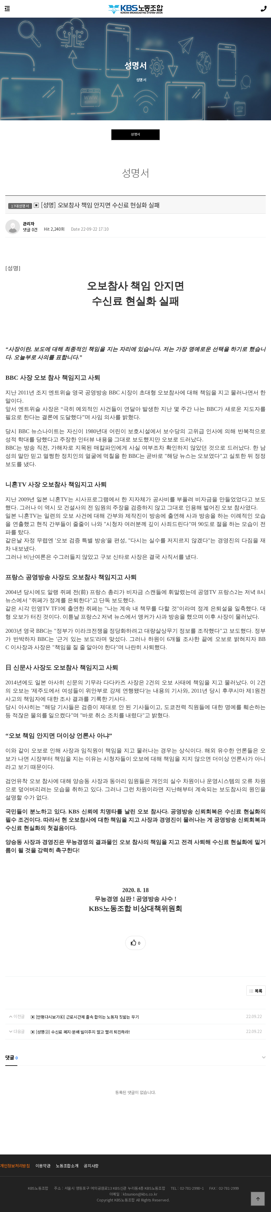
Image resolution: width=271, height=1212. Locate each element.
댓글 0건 (30, 230)
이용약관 (43, 1166)
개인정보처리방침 (15, 1166)
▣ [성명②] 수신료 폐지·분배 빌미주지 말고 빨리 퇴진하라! (80, 1032)
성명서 (135, 135)
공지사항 (91, 1166)
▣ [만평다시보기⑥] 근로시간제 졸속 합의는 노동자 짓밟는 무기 (85, 1017)
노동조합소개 (67, 1166)
